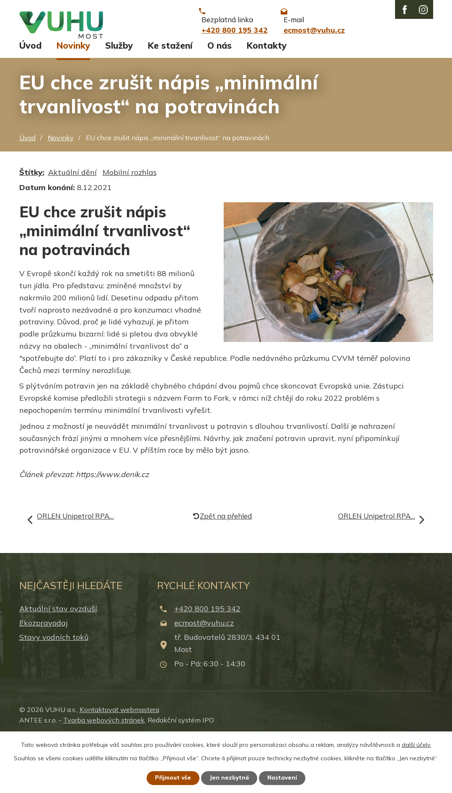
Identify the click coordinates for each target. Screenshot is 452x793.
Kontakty (267, 99)
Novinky (73, 99)
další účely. (416, 744)
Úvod (30, 99)
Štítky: (31, 227)
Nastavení (284, 777)
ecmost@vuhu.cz (204, 677)
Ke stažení (170, 99)
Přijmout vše (171, 777)
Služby (119, 99)
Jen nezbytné (229, 777)
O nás (219, 99)
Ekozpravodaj (43, 677)
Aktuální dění (72, 227)
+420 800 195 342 (207, 663)
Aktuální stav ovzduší (58, 663)
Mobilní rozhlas (130, 227)
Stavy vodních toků (53, 691)
